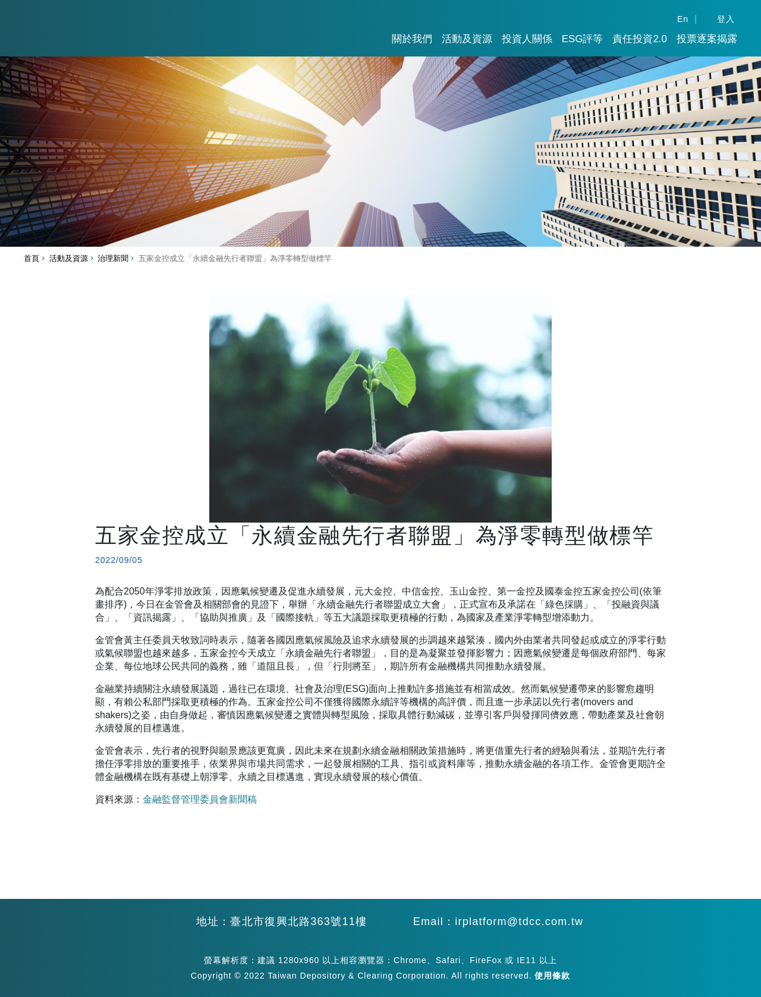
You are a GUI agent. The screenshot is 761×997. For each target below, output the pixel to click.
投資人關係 (527, 39)
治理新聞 (113, 258)
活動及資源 (467, 39)
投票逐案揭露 (707, 39)
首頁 (31, 258)
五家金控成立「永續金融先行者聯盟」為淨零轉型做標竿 (235, 258)
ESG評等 (582, 39)
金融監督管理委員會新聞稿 (200, 799)
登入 (726, 19)
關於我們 (412, 39)
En (682, 19)
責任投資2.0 (639, 39)
